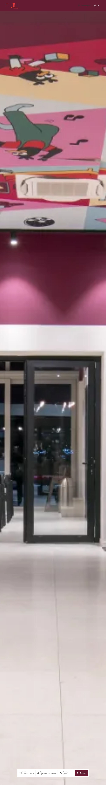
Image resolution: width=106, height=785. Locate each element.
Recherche (81, 773)
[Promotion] (68, 774)
